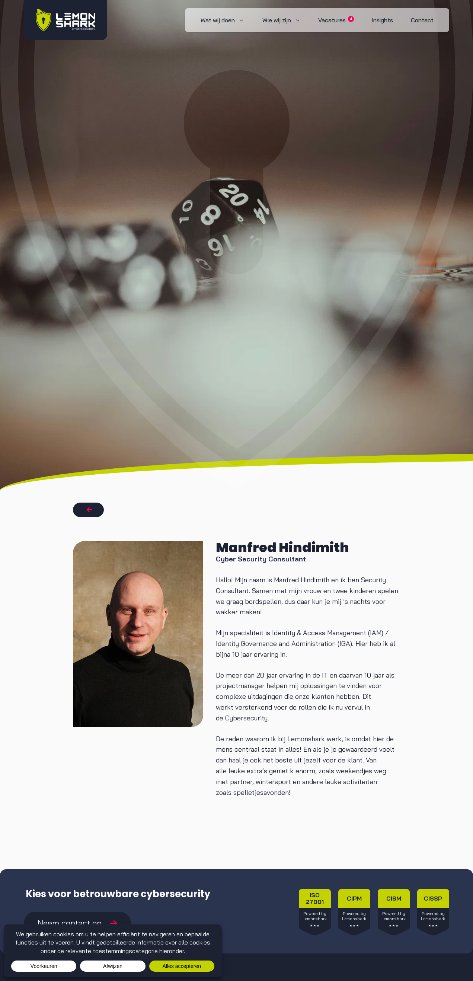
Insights (382, 20)
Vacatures (336, 20)
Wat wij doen (227, 20)
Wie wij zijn (286, 20)
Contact (422, 20)
